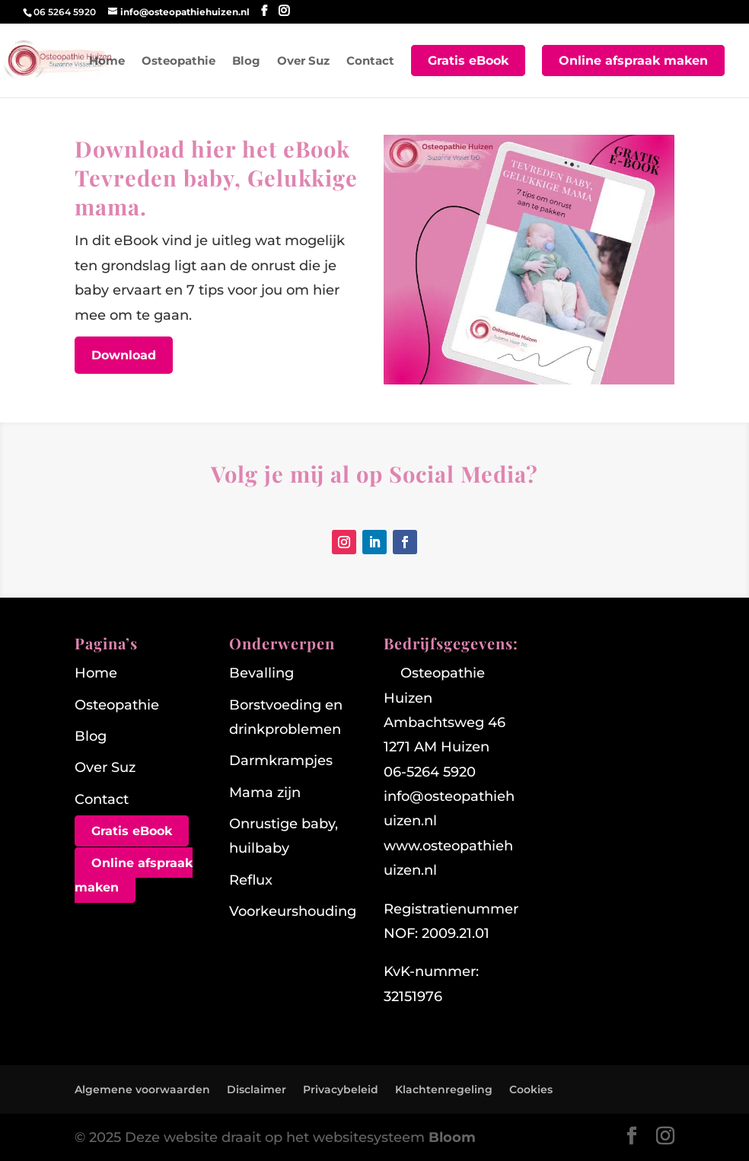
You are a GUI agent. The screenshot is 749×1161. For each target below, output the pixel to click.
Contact (370, 62)
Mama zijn (265, 792)
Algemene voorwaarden (142, 1089)
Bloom (452, 1137)
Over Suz (303, 62)
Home (107, 62)
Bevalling (261, 673)
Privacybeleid (340, 1089)
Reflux (251, 880)
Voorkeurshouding (292, 911)
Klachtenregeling (443, 1089)
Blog (246, 62)
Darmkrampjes (281, 760)
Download (123, 355)
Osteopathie (178, 62)
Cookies (531, 1089)
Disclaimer (256, 1089)
